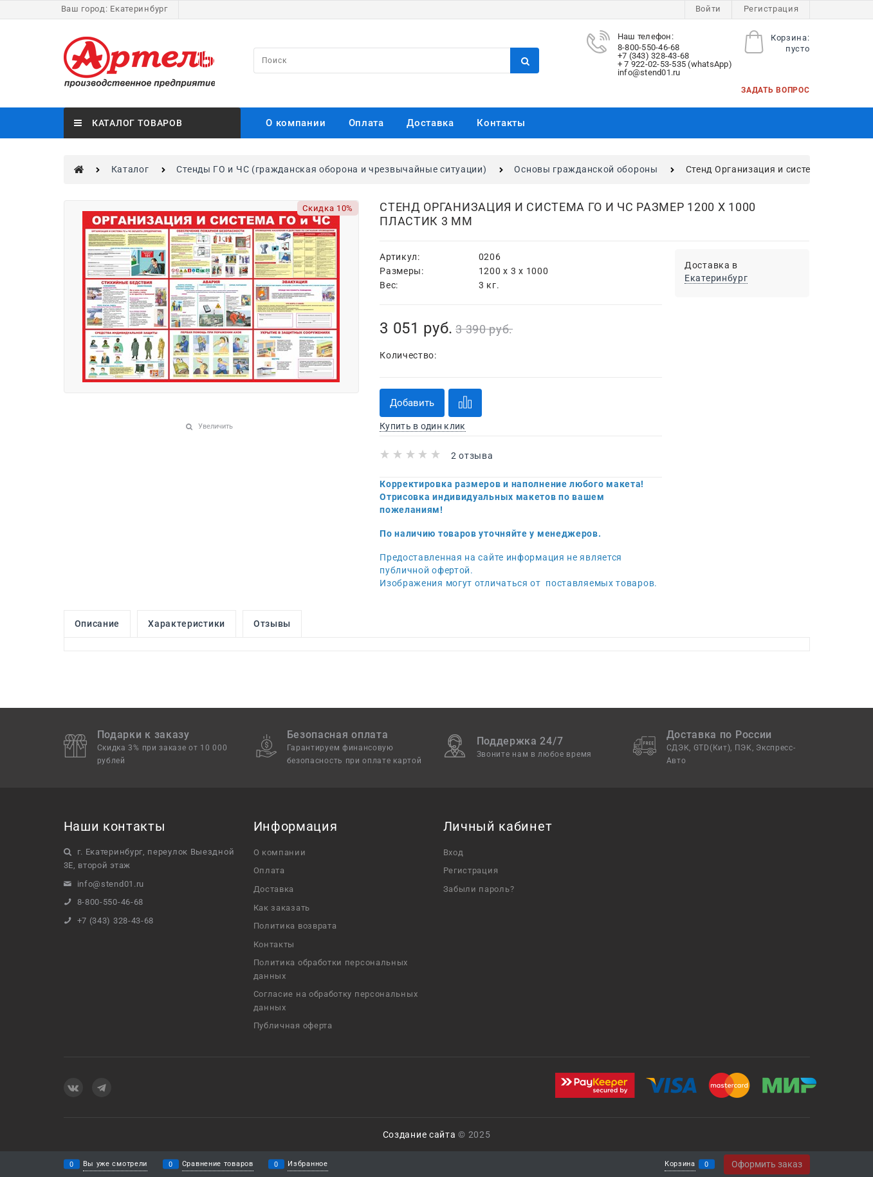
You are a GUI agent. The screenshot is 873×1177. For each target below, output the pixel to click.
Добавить (412, 403)
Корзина (680, 1164)
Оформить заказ (766, 1164)
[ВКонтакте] (73, 1087)
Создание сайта (419, 1134)
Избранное (307, 1164)
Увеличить (215, 426)
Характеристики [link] (186, 623)
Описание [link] (97, 623)
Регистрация (771, 9)
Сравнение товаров (217, 1164)
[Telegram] (101, 1087)
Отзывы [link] (272, 623)
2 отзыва (472, 455)
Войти (708, 9)
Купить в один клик (422, 426)
